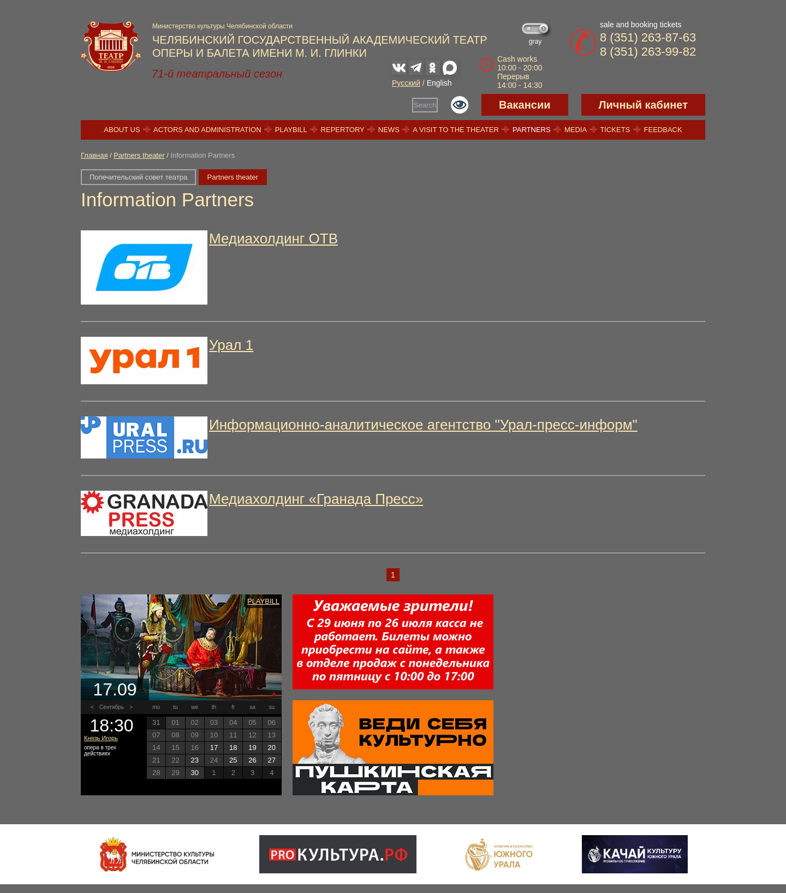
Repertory (343, 130)
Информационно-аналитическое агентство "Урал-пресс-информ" (423, 424)
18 (233, 747)
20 (272, 747)
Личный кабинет (643, 105)
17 (214, 747)
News (389, 130)
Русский (406, 83)
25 (233, 760)
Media (575, 130)
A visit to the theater (456, 130)
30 (194, 773)
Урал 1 (231, 345)
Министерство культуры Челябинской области (222, 26)
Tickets (615, 130)
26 (252, 760)
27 (272, 760)
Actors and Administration (207, 130)
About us (122, 130)
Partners (532, 130)
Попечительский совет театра (138, 177)
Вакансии (525, 105)
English (439, 83)
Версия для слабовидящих (459, 105)
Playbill (291, 130)
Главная (94, 155)
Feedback (663, 130)
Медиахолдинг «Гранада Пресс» (316, 499)
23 (194, 760)
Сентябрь (111, 707)
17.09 (114, 689)
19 (252, 747)
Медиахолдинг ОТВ (273, 238)
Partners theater (139, 155)
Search (425, 105)
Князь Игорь (101, 738)
